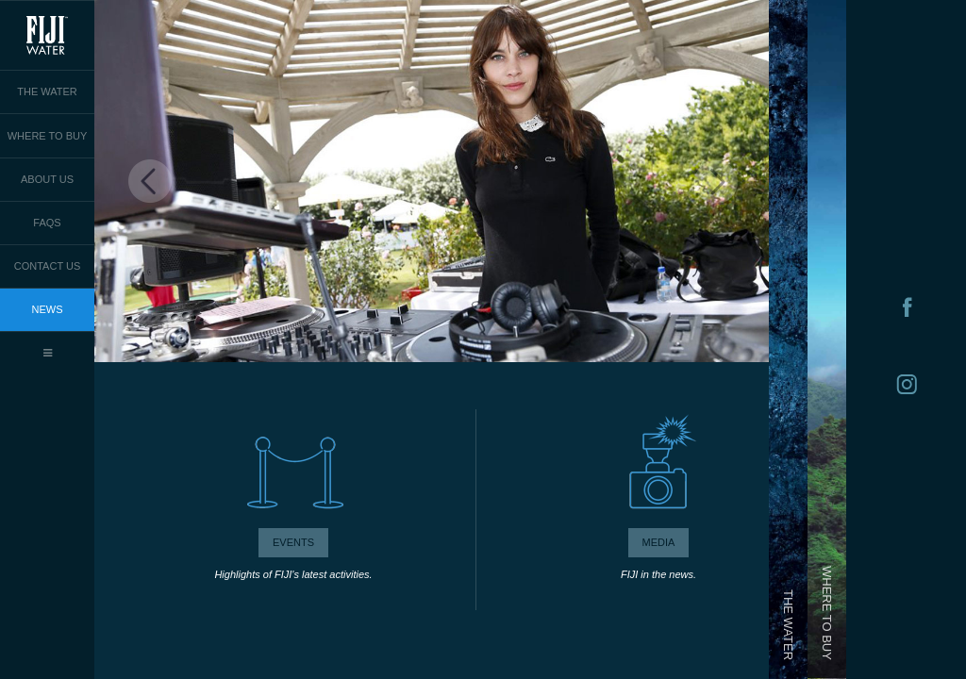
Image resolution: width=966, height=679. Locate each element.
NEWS (47, 309)
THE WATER (47, 91)
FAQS (46, 222)
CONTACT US (47, 266)
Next (715, 181)
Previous (150, 181)
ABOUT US (47, 179)
